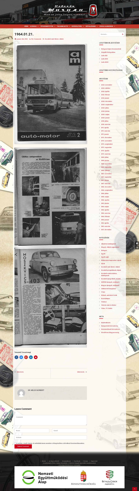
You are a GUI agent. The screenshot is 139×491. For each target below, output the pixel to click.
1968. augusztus (106, 167)
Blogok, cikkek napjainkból (110, 247)
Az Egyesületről (54, 461)
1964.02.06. (81, 372)
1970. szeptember (107, 144)
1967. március (105, 183)
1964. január (105, 220)
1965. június (105, 203)
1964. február (105, 216)
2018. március (105, 124)
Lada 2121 (104, 55)
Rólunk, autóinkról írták (109, 295)
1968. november (106, 164)
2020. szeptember (107, 104)
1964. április (105, 210)
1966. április (105, 200)
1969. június (105, 160)
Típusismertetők (46, 26)
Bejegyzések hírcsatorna (109, 326)
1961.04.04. (20, 372)
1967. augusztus (106, 177)
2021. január (105, 98)
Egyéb (103, 253)
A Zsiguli (33, 26)
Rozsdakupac (105, 298)
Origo (103, 292)
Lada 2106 (104, 59)
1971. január (105, 134)
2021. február (105, 95)
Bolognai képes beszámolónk (111, 49)
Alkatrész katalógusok (108, 244)
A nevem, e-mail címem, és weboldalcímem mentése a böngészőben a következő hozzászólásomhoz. (50, 443)
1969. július (104, 157)
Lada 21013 (104, 62)
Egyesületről (77, 26)
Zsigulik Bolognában (108, 52)
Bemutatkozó (66, 461)
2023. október (105, 88)
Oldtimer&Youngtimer (108, 288)
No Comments (35, 39)
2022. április (105, 91)
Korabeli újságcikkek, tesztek (111, 279)
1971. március (105, 131)
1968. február (105, 170)
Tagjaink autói (62, 26)
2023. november (106, 85)
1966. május (105, 197)
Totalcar (104, 302)
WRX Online (56, 463)
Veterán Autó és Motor (108, 305)
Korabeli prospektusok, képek (111, 270)
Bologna (104, 250)
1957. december (106, 229)
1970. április (105, 150)
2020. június (105, 111)
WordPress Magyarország (110, 332)
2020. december (106, 101)
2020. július (105, 108)
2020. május (105, 114)
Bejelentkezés (105, 322)
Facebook (77, 461)
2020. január (105, 118)
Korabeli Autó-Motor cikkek (54, 39)
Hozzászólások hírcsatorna (110, 329)
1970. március (106, 154)
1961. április (105, 223)
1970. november (106, 141)
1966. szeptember (107, 190)
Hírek (26, 26)
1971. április (105, 127)
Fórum (85, 461)
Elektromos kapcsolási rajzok (111, 260)
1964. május (105, 206)
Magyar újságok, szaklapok (110, 285)
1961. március (105, 226)
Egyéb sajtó (105, 257)
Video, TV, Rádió (106, 308)
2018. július (104, 121)
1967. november (106, 173)
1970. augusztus (106, 147)
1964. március (105, 213)
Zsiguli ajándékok (106, 26)
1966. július (104, 193)
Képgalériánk (91, 26)
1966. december (106, 187)
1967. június (105, 180)
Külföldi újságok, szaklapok (110, 282)
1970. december (106, 137)
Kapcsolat (94, 461)
